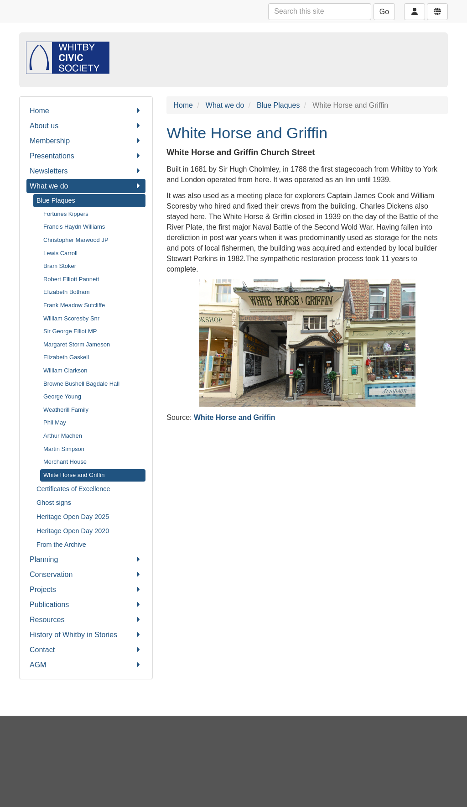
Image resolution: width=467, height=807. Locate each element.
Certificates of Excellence (73, 489)
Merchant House (65, 461)
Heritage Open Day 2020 (72, 531)
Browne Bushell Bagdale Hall (81, 383)
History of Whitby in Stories (86, 634)
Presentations (86, 156)
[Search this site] (319, 11)
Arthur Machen (62, 435)
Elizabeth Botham (66, 291)
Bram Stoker (59, 265)
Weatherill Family (65, 409)
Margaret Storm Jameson (76, 344)
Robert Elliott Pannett (71, 279)
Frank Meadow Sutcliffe (74, 305)
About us (86, 126)
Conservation (86, 574)
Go (384, 12)
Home (86, 110)
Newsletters (86, 171)
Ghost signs (53, 502)
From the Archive (61, 544)
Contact (86, 650)
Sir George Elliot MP (70, 331)
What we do (86, 186)
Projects (86, 589)
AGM (86, 665)
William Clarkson (65, 370)
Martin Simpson (63, 448)
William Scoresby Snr (71, 318)
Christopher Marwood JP (76, 239)
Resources (86, 619)
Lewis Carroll (60, 253)
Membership (86, 141)
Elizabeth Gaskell (66, 357)
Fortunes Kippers (65, 213)
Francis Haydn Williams (74, 226)
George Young (62, 396)
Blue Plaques (55, 200)
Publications (86, 604)
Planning (86, 559)
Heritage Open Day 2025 (72, 516)
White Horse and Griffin (73, 475)
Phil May (54, 422)
